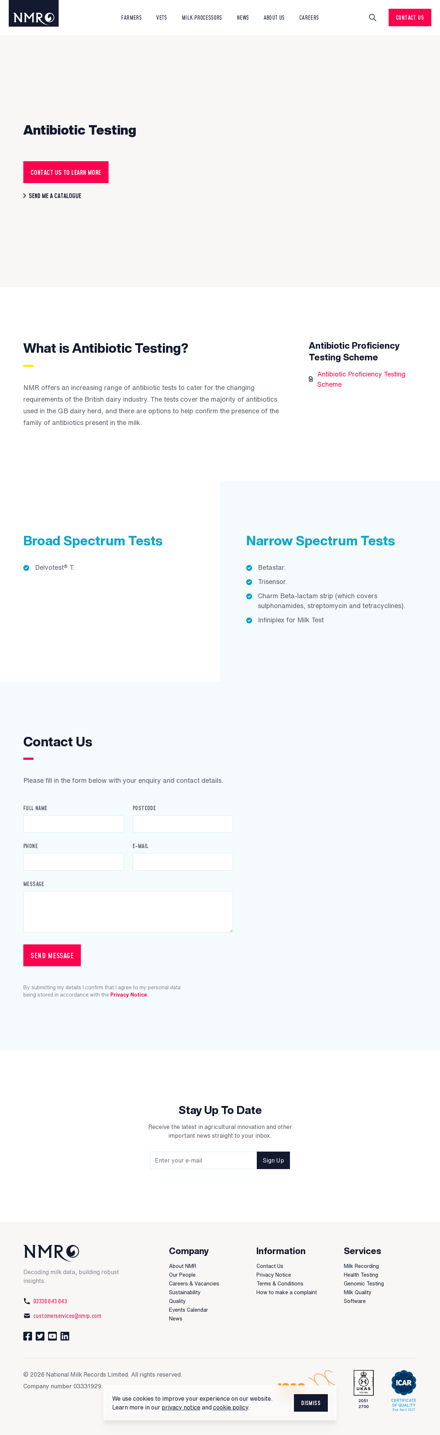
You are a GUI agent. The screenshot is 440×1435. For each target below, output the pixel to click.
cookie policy (230, 1407)
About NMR (182, 1266)
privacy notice (181, 1407)
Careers (309, 17)
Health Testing (361, 1274)
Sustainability (185, 1292)
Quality (177, 1301)
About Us (274, 17)
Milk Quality (358, 1292)
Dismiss (311, 1403)
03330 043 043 (45, 1301)
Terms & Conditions (279, 1283)
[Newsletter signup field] (220, 1160)
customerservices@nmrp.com (62, 1315)
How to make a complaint (286, 1292)
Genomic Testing (364, 1283)
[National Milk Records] (77, 1253)
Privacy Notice (128, 994)
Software (355, 1301)
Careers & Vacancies (194, 1283)
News (175, 1318)
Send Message (52, 955)
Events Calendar (188, 1309)
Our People (182, 1274)
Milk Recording (361, 1266)
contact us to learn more (66, 172)
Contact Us (410, 17)
